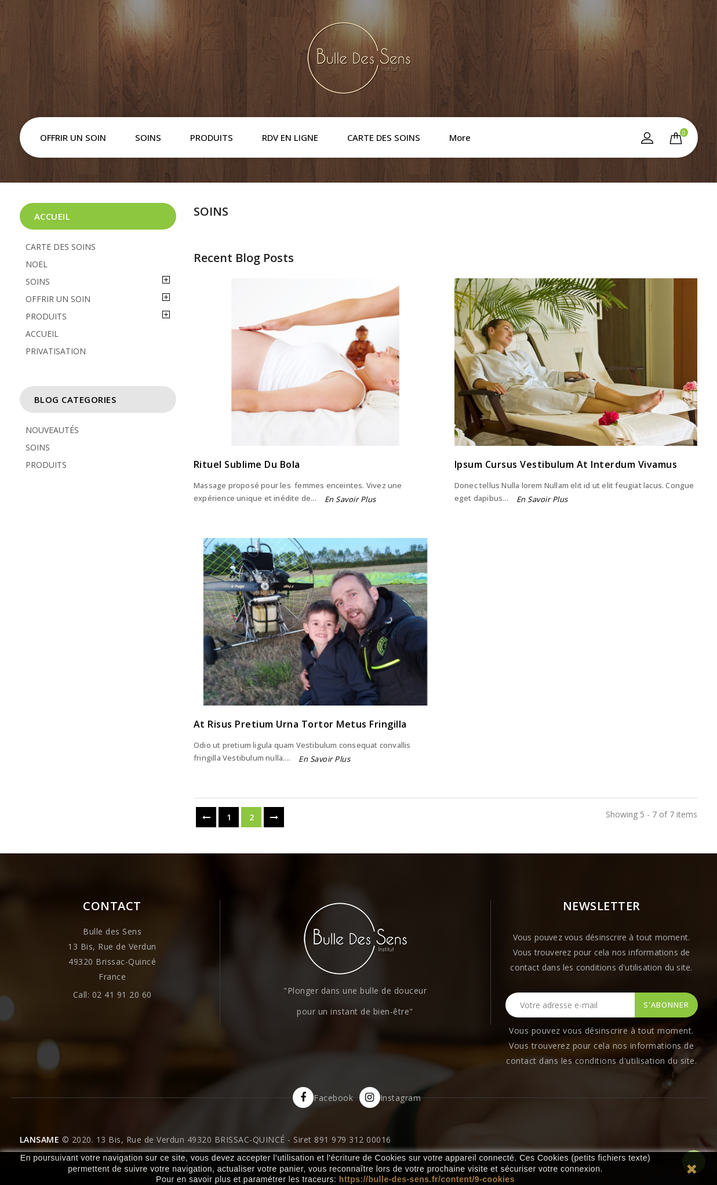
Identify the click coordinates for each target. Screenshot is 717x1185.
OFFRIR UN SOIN (73, 137)
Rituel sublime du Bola (247, 464)
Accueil (52, 216)
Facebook (333, 1097)
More (460, 137)
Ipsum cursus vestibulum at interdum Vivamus (566, 464)
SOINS (148, 137)
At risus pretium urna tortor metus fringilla (300, 724)
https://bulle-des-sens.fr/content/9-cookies (427, 1179)
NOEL (37, 264)
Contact (112, 906)
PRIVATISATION (56, 351)
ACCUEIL (42, 333)
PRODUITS (211, 137)
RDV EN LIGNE (290, 137)
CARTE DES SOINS (383, 137)
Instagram (400, 1097)
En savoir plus (350, 499)
